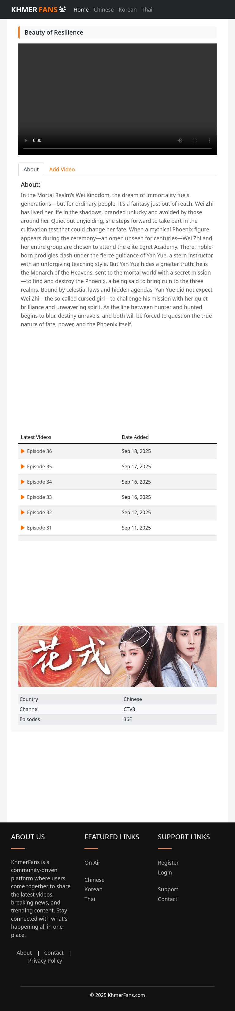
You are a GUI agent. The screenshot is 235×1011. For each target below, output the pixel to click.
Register (168, 862)
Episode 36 (36, 451)
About (24, 952)
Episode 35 (36, 466)
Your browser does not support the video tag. (117, 99)
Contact (54, 952)
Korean (128, 9)
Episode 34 (36, 481)
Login (165, 872)
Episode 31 (36, 527)
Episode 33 (36, 497)
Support (168, 889)
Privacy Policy (45, 960)
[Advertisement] (117, 381)
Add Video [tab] (62, 169)
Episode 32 (36, 512)
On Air (92, 862)
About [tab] (31, 169)
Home (81, 9)
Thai (147, 9)
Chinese (104, 9)
